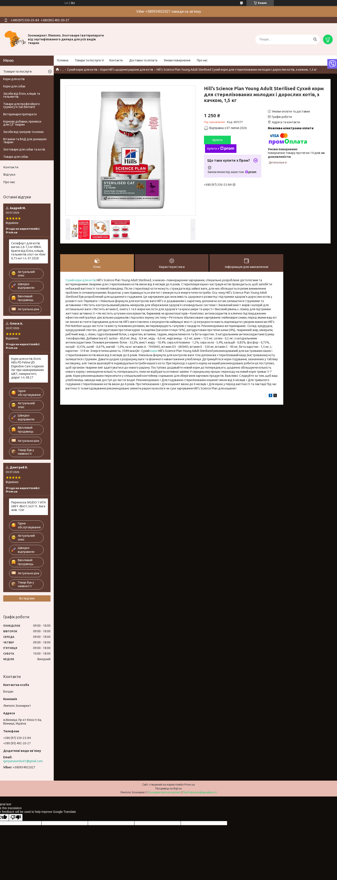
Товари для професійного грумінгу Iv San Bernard (21, 105)
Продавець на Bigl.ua (168, 788)
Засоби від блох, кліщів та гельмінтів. (21, 95)
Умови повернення (177, 60)
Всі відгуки (27, 598)
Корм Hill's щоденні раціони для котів (126, 69)
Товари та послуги (88, 60)
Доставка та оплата (143, 60)
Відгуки (9, 174)
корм (153, 351)
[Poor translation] (16, 817)
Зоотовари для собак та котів (24, 149)
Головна (62, 60)
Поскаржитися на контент (164, 792)
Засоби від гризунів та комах (23, 132)
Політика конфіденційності (200, 792)
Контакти (116, 60)
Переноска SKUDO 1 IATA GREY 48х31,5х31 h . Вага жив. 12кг (28, 506)
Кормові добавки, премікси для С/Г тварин (22, 123)
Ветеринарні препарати (20, 114)
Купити (217, 140)
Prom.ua (189, 784)
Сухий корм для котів (82, 69)
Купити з (220, 148)
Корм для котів (14, 79)
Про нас (202, 60)
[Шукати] (315, 39)
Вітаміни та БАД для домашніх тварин (25, 140)
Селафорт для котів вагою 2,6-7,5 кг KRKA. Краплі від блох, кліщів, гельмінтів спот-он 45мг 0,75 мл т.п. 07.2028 (28, 251)
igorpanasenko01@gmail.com (23, 761)
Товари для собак (15, 156)
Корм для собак (14, 86)
